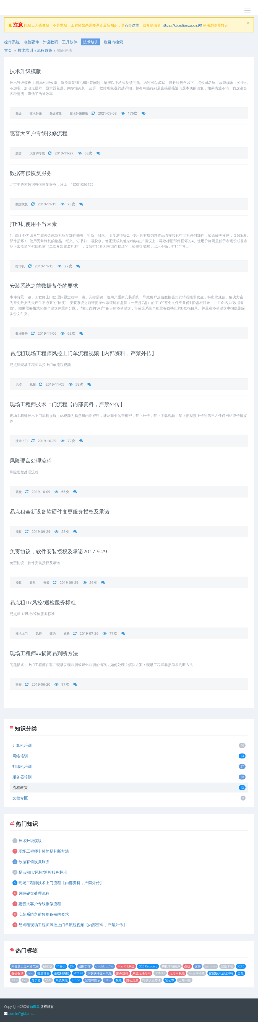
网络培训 (129, 755)
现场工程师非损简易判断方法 (44, 653)
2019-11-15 (44, 266)
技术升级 (36, 113)
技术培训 (90, 42)
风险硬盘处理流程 (31, 460)
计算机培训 (129, 745)
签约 (52, 633)
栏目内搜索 (113, 42)
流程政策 (44, 50)
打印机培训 (129, 766)
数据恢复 (21, 204)
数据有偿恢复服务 (31, 173)
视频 (33, 384)
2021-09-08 (107, 113)
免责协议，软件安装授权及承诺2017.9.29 (58, 551)
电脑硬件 (31, 42)
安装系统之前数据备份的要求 (44, 285)
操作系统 (12, 42)
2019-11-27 (64, 153)
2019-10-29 (47, 440)
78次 (71, 204)
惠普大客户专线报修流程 (38, 133)
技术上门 (21, 441)
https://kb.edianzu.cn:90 (181, 25)
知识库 (35, 1006)
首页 (8, 50)
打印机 (20, 266)
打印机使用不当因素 (33, 224)
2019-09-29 (41, 531)
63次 (88, 153)
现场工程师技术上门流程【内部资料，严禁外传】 (67, 404)
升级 (18, 113)
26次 (93, 582)
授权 (18, 532)
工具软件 (69, 42)
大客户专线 (37, 153)
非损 (18, 684)
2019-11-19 (47, 204)
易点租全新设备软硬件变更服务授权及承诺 (60, 511)
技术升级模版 (25, 71)
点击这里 (132, 25)
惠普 (18, 153)
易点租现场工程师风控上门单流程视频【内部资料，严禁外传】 (83, 353)
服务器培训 (129, 777)
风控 (18, 384)
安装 (46, 582)
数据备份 (21, 333)
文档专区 (129, 798)
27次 (68, 266)
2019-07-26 (89, 633)
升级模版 (55, 113)
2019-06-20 (41, 684)
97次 (65, 684)
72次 (71, 440)
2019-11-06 (47, 333)
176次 (132, 113)
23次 (65, 531)
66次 (65, 491)
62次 (71, 333)
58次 (79, 384)
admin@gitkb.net (21, 1013)
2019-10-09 (41, 491)
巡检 (67, 633)
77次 (113, 633)
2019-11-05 (55, 384)
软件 (33, 582)
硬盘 (18, 492)
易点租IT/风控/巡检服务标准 (43, 602)
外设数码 (50, 42)
